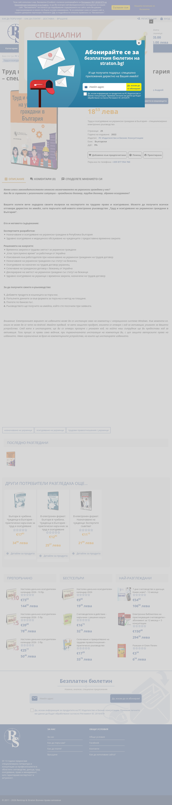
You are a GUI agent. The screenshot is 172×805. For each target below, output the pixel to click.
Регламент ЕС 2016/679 (119, 97)
